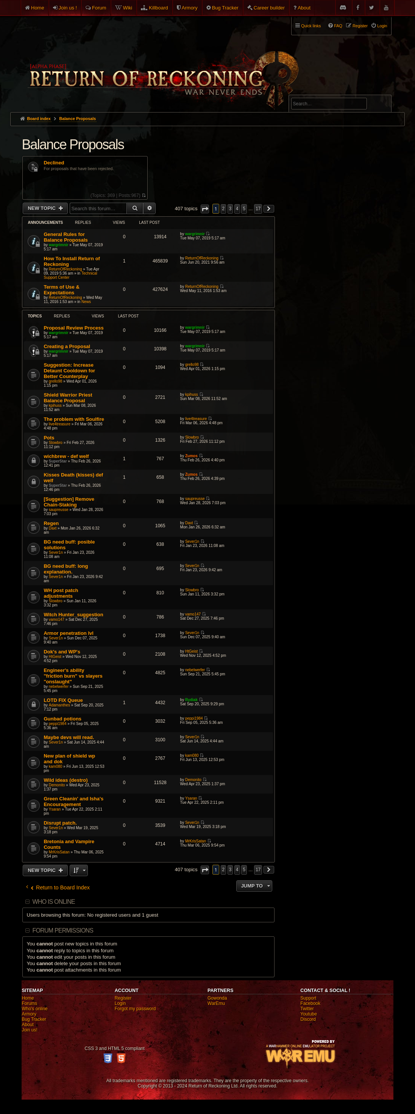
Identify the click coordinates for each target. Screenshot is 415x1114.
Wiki (128, 8)
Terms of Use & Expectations (61, 289)
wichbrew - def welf (66, 456)
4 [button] (237, 208)
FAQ (338, 25)
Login (120, 1003)
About (304, 8)
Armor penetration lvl (68, 633)
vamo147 (56, 619)
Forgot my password (135, 1008)
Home (37, 8)
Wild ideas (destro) (65, 780)
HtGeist (55, 657)
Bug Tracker (225, 8)
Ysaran (55, 809)
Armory (190, 8)
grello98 (55, 381)
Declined (54, 163)
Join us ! (68, 8)
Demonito (57, 785)
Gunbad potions (62, 719)
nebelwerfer (59, 686)
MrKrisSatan (59, 852)
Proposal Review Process (73, 328)
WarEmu (216, 1003)
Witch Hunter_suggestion (73, 614)
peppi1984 (58, 724)
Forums (29, 1003)
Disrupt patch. (60, 823)
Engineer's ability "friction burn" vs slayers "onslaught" (73, 675)
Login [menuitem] (382, 25)
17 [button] (258, 208)
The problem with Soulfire (74, 419)
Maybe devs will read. (69, 737)
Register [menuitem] (360, 25)
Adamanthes (59, 705)
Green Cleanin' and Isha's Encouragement (73, 801)
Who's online (34, 1008)
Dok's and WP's (62, 652)
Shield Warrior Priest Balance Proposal (68, 397)
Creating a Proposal (67, 346)
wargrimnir (59, 245)
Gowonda (217, 998)
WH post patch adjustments (61, 593)
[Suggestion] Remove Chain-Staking (69, 502)
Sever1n (56, 552)
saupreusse (59, 510)
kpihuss (55, 405)
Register (123, 998)
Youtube (308, 1014)
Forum (99, 8)
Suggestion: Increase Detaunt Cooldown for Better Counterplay (69, 370)
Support (308, 998)
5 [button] (244, 208)
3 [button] (230, 208)
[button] (205, 209)
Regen (51, 523)
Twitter (307, 1008)
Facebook (310, 1003)
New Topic (42, 208)
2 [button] (223, 208)
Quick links (311, 25)
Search (381, 104)
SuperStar (58, 461)
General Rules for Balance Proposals (65, 237)
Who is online (54, 901)
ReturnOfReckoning (65, 269)
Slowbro (55, 443)
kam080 (55, 766)
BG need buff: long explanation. (66, 569)
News (86, 302)
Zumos (191, 456)
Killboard (158, 8)
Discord (308, 1019)
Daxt (53, 528)
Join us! (29, 1030)
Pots (49, 438)
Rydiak (191, 700)
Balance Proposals (73, 144)
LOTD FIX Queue (63, 700)
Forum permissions (63, 930)
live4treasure (59, 424)
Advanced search (315, 91)
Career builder (269, 8)
